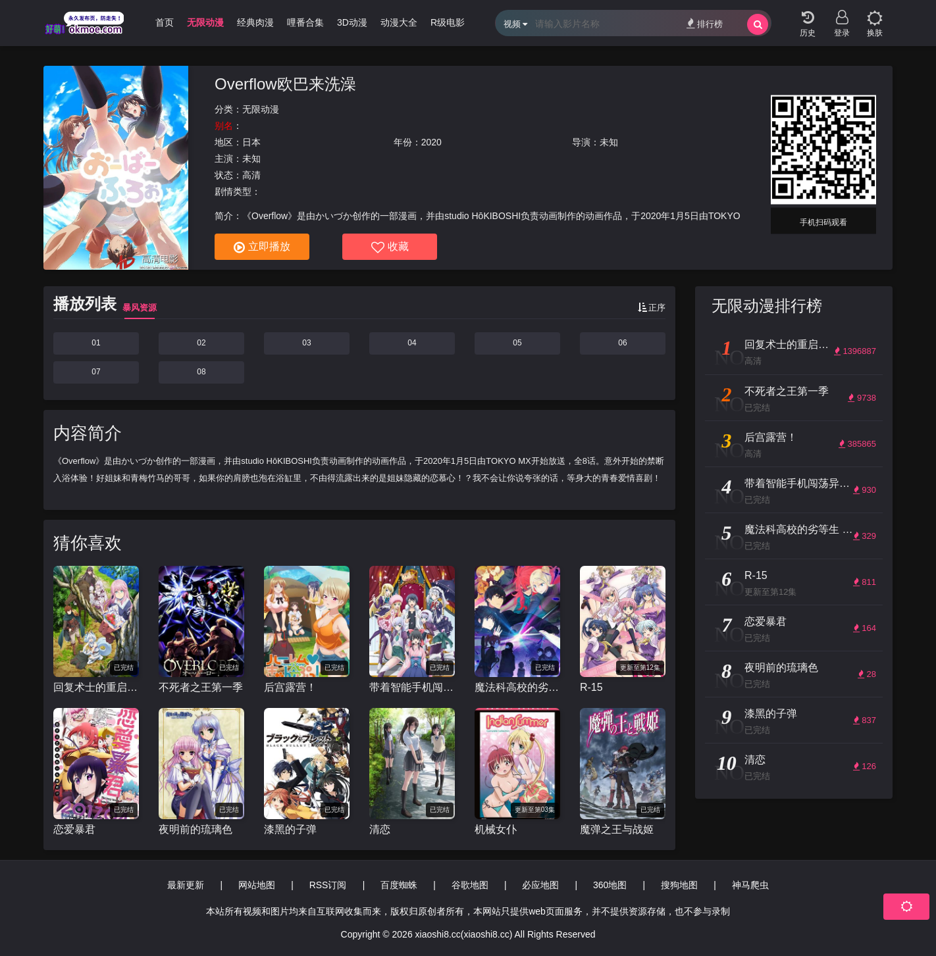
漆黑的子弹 (290, 829)
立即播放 (262, 247)
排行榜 (705, 23)
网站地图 (256, 885)
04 (411, 342)
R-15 (591, 687)
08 (201, 371)
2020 (431, 142)
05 (517, 342)
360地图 (610, 885)
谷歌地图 (470, 885)
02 (201, 342)
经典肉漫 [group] (255, 22)
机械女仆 (496, 829)
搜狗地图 (679, 885)
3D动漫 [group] (352, 22)
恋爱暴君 (74, 829)
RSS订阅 (328, 885)
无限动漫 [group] (205, 22)
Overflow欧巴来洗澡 (285, 84)
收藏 (390, 247)
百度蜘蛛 (398, 885)
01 (95, 342)
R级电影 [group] (447, 22)
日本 (251, 142)
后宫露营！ (290, 687)
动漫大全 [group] (398, 22)
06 (622, 342)
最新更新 (185, 885)
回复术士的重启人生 (96, 687)
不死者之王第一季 (201, 687)
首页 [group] (164, 22)
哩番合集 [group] (305, 22)
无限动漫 (260, 109)
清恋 (379, 829)
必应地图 (540, 885)
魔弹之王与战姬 (617, 829)
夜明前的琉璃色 (195, 829)
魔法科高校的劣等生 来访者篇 (517, 687)
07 (95, 371)
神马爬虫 (750, 885)
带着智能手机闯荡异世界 (412, 687)
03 (306, 342)
